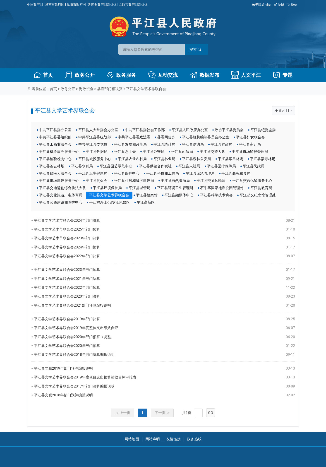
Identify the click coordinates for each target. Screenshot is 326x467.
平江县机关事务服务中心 (59, 151)
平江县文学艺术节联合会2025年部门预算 (164, 229)
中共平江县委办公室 (55, 130)
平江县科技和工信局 (162, 173)
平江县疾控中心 (126, 173)
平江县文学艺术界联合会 (146, 89)
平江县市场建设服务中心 (59, 180)
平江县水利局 (82, 166)
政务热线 (194, 439)
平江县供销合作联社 (155, 166)
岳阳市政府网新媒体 (133, 4)
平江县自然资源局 (175, 180)
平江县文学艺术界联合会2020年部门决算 (164, 296)
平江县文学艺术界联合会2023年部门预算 (164, 269)
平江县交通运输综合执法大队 (62, 188)
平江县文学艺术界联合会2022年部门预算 (164, 287)
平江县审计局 (250, 144)
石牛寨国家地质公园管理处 (222, 188)
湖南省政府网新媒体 (102, 4)
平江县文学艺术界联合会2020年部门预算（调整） (164, 337)
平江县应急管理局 (200, 173)
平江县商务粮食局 (235, 173)
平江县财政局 (221, 144)
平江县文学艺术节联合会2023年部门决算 (164, 238)
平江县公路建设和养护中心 (60, 202)
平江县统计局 (164, 144)
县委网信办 (166, 137)
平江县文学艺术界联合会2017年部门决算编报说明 (164, 386)
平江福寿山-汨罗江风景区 (109, 202)
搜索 (195, 49)
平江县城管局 (139, 188)
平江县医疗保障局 (221, 166)
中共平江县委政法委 (134, 137)
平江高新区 (146, 202)
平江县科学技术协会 (216, 195)
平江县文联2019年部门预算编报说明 (164, 368)
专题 (282, 75)
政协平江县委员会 (229, 130)
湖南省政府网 (54, 4)
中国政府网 (35, 4)
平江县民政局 (253, 166)
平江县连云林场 (51, 166)
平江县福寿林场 (262, 159)
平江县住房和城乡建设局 (134, 180)
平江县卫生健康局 (92, 173)
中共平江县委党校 (92, 144)
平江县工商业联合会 (55, 144)
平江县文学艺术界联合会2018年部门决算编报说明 (164, 354)
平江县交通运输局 (211, 180)
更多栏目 (282, 110)
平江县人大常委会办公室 (98, 130)
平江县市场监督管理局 (250, 151)
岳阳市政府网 (76, 4)
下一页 (162, 413)
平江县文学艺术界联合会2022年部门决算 (164, 256)
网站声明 (152, 439)
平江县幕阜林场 (230, 159)
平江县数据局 (96, 151)
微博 (279, 5)
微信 (292, 5)
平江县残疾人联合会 (55, 173)
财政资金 (86, 89)
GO (210, 413)
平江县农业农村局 (132, 159)
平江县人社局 (189, 166)
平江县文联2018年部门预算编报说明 (164, 395)
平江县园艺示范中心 (116, 166)
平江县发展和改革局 (130, 144)
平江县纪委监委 (263, 130)
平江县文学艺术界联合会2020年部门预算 (164, 346)
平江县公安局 (153, 151)
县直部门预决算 (109, 89)
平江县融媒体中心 (178, 195)
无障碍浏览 (261, 5)
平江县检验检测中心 (55, 159)
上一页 (122, 413)
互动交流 (163, 75)
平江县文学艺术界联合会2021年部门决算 (164, 279)
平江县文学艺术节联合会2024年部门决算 (164, 220)
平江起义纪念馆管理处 (258, 195)
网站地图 (132, 439)
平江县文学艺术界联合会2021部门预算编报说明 (164, 305)
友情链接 (173, 439)
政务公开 (80, 75)
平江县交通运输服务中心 (252, 180)
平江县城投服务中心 (94, 159)
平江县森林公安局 (196, 159)
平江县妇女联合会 (250, 137)
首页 (43, 75)
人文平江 (246, 75)
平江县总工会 (125, 151)
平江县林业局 (164, 159)
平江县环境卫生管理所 (175, 188)
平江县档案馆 (147, 195)
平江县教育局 (261, 188)
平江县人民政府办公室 (190, 130)
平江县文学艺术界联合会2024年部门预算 (164, 247)
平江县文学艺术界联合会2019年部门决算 (164, 319)
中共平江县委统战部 (94, 137)
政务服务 (121, 75)
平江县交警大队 (212, 151)
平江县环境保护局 (107, 188)
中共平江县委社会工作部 (145, 130)
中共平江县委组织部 (55, 137)
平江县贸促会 (96, 180)
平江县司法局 (182, 151)
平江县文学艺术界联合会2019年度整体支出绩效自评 (164, 328)
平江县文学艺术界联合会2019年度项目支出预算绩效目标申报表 (164, 377)
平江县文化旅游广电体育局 (60, 195)
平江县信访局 (193, 144)
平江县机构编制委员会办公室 (205, 137)
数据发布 (204, 75)
